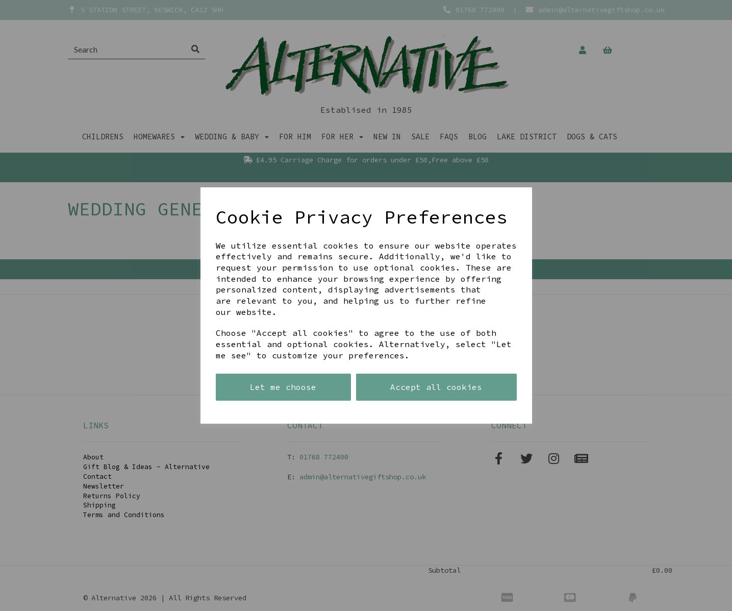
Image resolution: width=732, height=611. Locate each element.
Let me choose (283, 387)
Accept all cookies (436, 387)
